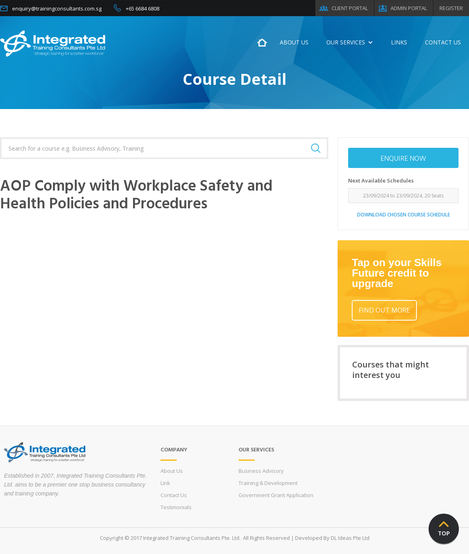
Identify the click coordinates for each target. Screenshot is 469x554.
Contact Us (174, 495)
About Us (172, 470)
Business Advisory (261, 470)
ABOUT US (294, 42)
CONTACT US (443, 42)
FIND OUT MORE (384, 310)
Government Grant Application (276, 495)
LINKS (399, 42)
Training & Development (268, 483)
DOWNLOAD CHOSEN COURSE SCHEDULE (403, 214)
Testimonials (176, 507)
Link (165, 483)
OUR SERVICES (345, 42)
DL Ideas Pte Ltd (350, 537)
